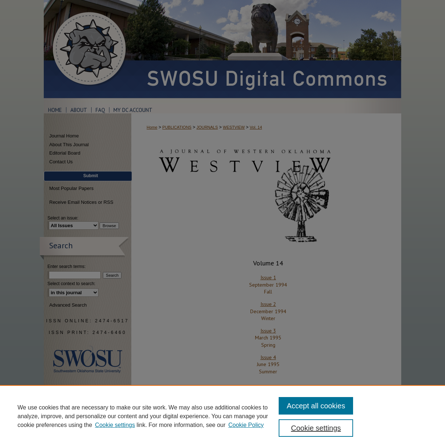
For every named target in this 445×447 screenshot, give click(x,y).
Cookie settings (115, 425)
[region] (222, 416)
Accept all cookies (316, 406)
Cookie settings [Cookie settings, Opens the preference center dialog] (316, 428)
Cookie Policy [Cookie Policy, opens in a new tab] (246, 425)
